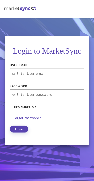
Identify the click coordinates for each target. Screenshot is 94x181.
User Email (19, 65)
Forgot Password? (27, 118)
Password (18, 86)
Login (19, 129)
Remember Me (23, 107)
